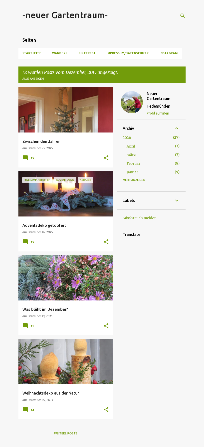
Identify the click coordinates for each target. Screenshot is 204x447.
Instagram (169, 53)
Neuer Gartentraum (158, 96)
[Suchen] (183, 16)
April (131, 146)
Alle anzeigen (33, 78)
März (131, 155)
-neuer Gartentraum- (65, 15)
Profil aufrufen (158, 113)
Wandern (60, 53)
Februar (133, 163)
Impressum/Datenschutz (127, 53)
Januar (132, 172)
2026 (127, 137)
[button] (106, 158)
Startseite (31, 53)
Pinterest (87, 53)
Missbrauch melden (140, 218)
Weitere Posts (65, 433)
